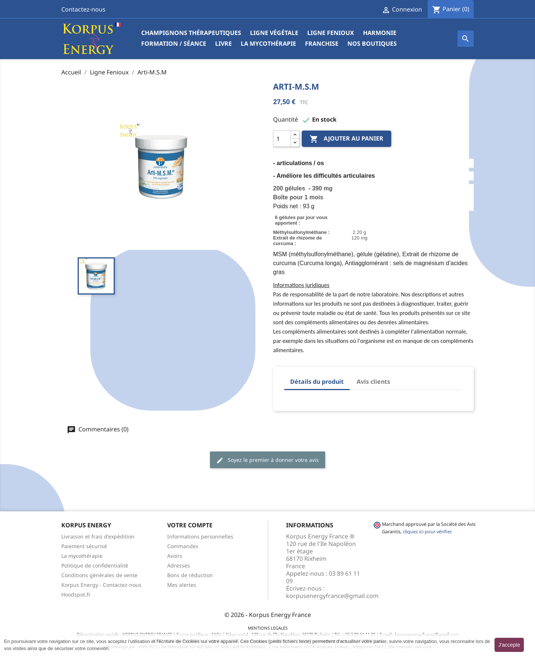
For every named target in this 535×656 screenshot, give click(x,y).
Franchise (321, 43)
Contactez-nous (83, 9)
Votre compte (190, 525)
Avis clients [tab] (373, 381)
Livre (223, 43)
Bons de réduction (190, 575)
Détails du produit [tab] (317, 381)
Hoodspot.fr (76, 594)
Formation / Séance (173, 43)
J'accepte (509, 645)
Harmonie (379, 33)
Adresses (178, 565)
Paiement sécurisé (84, 546)
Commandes (182, 546)
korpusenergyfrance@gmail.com (332, 596)
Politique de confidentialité (94, 565)
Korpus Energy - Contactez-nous (101, 584)
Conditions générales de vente (99, 575)
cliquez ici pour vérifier (427, 531)
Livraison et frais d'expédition (97, 536)
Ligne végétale (274, 33)
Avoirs (174, 555)
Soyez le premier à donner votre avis (267, 460)
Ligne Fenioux (330, 33)
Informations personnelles (200, 536)
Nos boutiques (372, 43)
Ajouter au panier (346, 139)
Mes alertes (181, 584)
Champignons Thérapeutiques (191, 33)
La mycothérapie (268, 43)
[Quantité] (282, 139)
